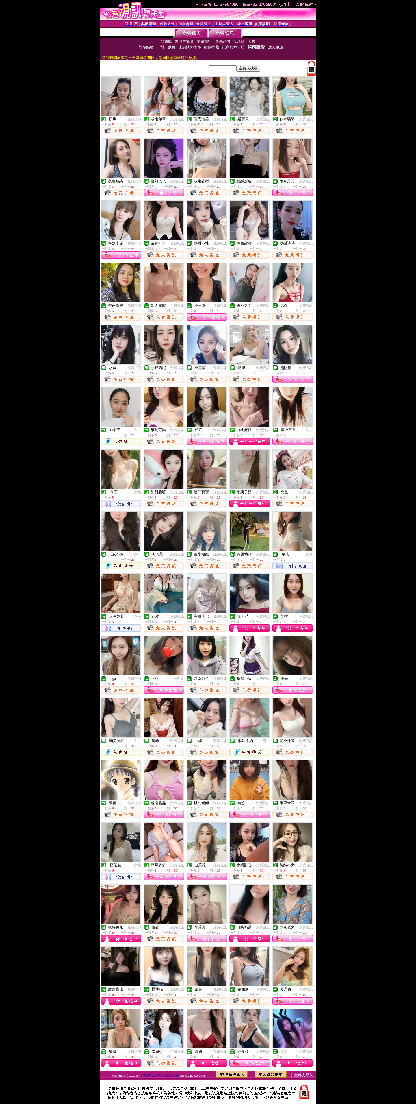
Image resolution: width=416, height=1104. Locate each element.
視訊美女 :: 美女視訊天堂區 (160, 1075)
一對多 (307, 430)
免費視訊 (134, 119)
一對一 (136, 430)
